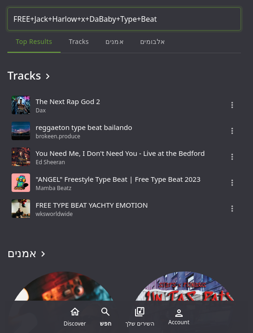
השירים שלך (139, 316)
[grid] (124, 157)
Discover (75, 316)
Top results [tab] (34, 41)
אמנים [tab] (114, 41)
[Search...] (124, 19)
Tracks (30, 75)
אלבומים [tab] (152, 41)
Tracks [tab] (79, 41)
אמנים (28, 253)
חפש (105, 316)
